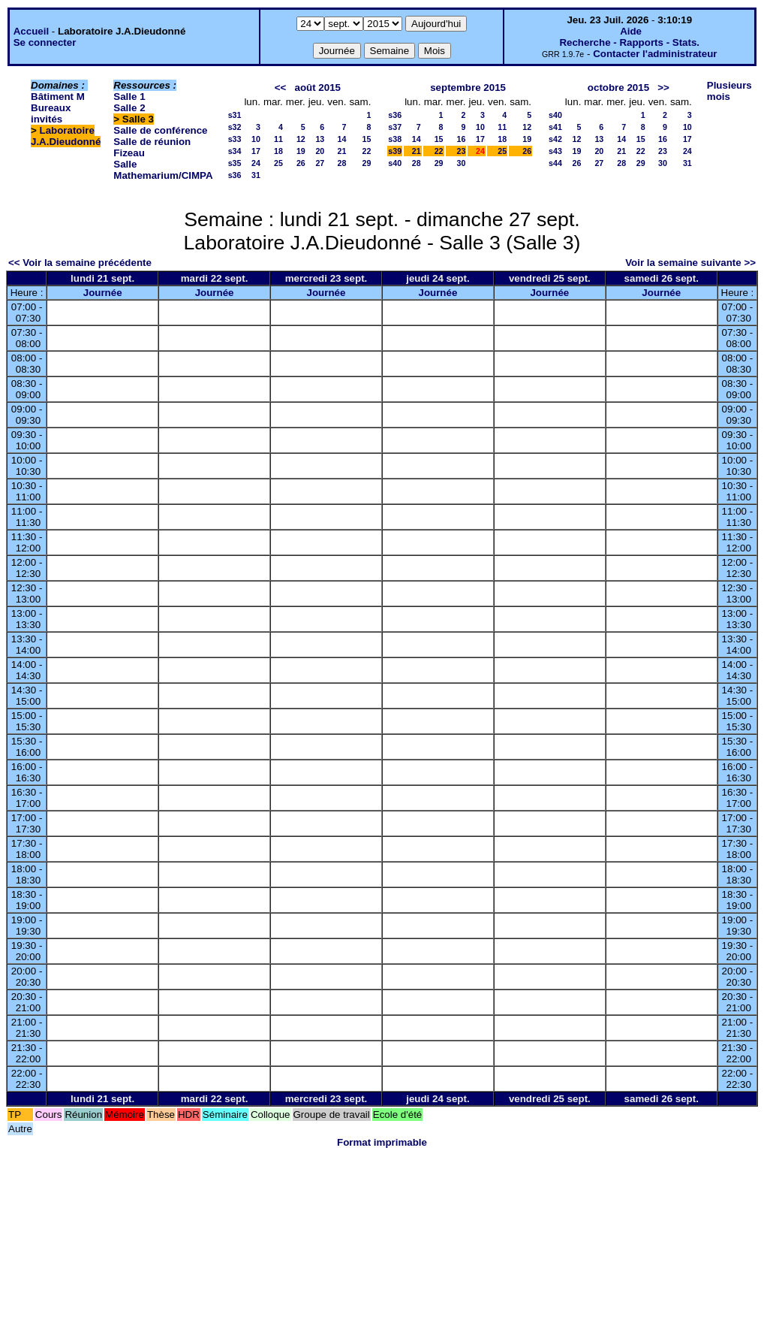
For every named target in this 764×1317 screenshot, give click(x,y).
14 (342, 138)
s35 (235, 163)
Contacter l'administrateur (655, 53)
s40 (395, 163)
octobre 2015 (618, 87)
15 (366, 138)
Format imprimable (382, 1142)
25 (278, 163)
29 (366, 163)
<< (281, 87)
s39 (395, 151)
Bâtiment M (58, 96)
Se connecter (45, 42)
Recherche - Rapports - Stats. (629, 42)
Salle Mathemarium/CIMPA (162, 170)
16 (461, 138)
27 (319, 163)
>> (663, 87)
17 (255, 151)
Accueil (31, 31)
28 (342, 163)
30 (461, 163)
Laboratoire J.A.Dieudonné (66, 136)
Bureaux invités (51, 113)
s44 (555, 163)
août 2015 (317, 87)
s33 (235, 138)
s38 (395, 138)
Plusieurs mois (729, 91)
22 (366, 151)
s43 (555, 151)
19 (300, 151)
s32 (235, 126)
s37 (395, 126)
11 (278, 138)
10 (255, 138)
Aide (631, 31)
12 (300, 138)
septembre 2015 (468, 87)
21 (342, 151)
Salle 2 (129, 107)
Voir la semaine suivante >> (690, 262)
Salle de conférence (160, 130)
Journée (102, 292)
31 (255, 175)
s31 (235, 114)
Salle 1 (129, 96)
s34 (235, 151)
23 (461, 151)
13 (319, 138)
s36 (235, 175)
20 (319, 151)
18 (278, 151)
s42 (555, 138)
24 (255, 163)
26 (300, 163)
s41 (555, 126)
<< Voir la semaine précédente (80, 262)
